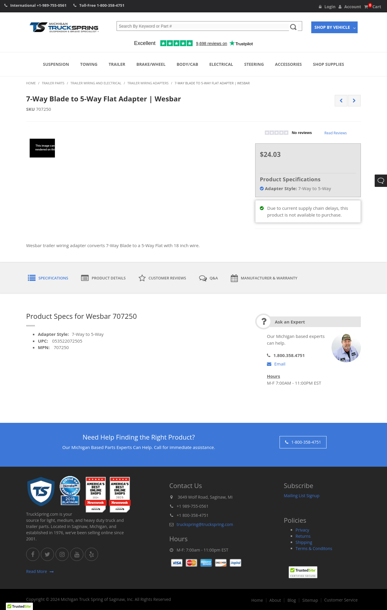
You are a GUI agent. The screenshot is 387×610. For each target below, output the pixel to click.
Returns (303, 536)
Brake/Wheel (150, 64)
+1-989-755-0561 (52, 5)
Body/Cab (187, 64)
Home (257, 600)
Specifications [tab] (48, 278)
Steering (254, 64)
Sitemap (310, 600)
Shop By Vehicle (332, 27)
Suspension (56, 64)
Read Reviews (335, 132)
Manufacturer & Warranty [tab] (264, 278)
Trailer (117, 64)
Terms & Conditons (314, 548)
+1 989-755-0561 (193, 506)
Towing (88, 64)
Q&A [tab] (208, 278)
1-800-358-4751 (110, 5)
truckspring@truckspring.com (205, 524)
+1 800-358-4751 (193, 515)
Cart (372, 6)
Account (350, 6)
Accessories (288, 64)
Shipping (304, 542)
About (275, 600)
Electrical (221, 64)
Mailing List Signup (302, 495)
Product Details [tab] (103, 278)
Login (327, 6)
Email (276, 364)
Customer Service (341, 600)
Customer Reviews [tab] (162, 278)
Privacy (302, 530)
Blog (291, 600)
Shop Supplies (328, 64)
